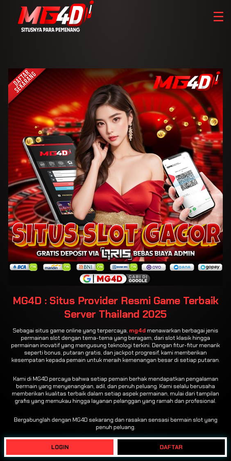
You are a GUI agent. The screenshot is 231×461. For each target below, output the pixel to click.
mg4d (137, 330)
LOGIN (60, 447)
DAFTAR (171, 447)
